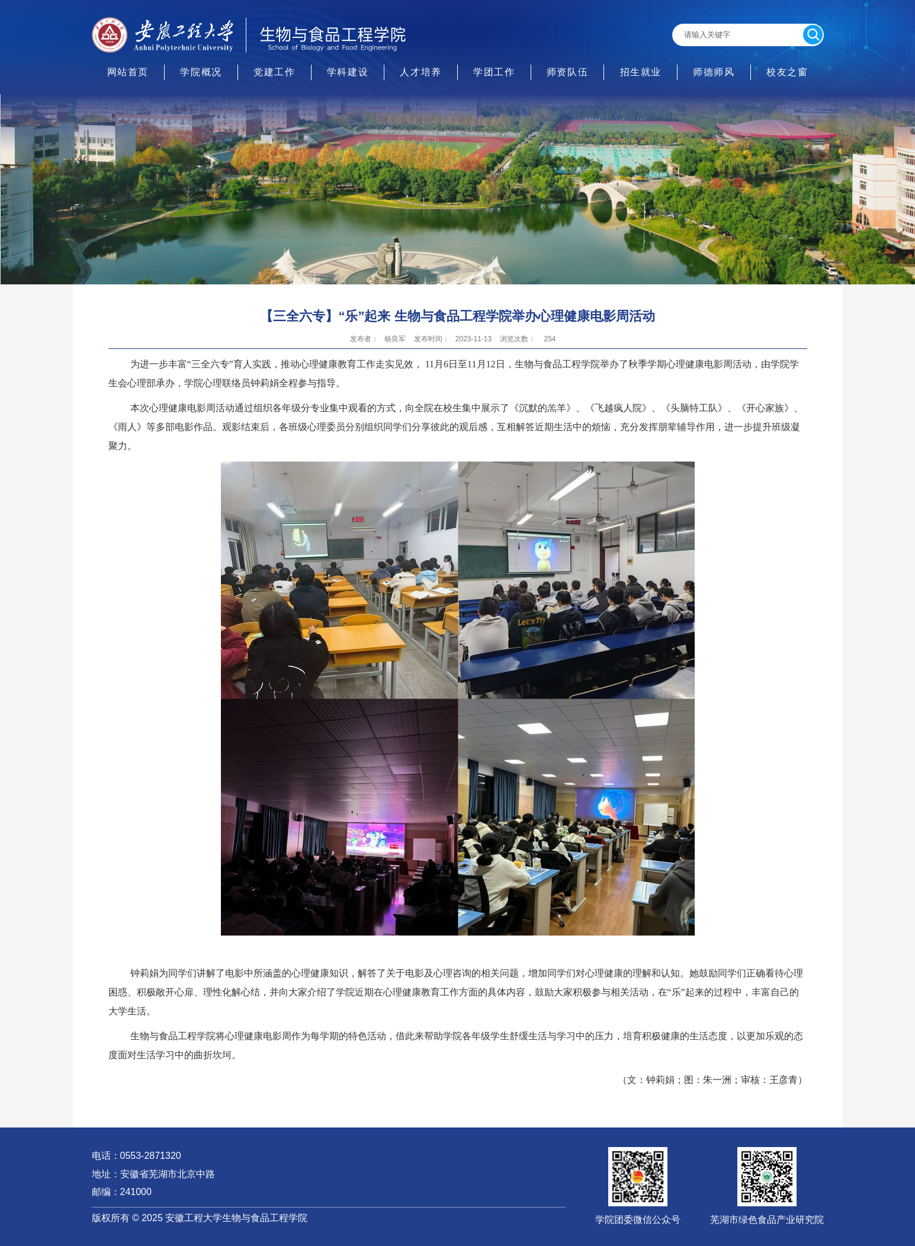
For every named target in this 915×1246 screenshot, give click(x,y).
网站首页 (128, 72)
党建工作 (274, 72)
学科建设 (347, 72)
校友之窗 (787, 72)
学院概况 (200, 72)
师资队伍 (567, 72)
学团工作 (494, 72)
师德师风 (713, 72)
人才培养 (420, 72)
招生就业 (641, 72)
